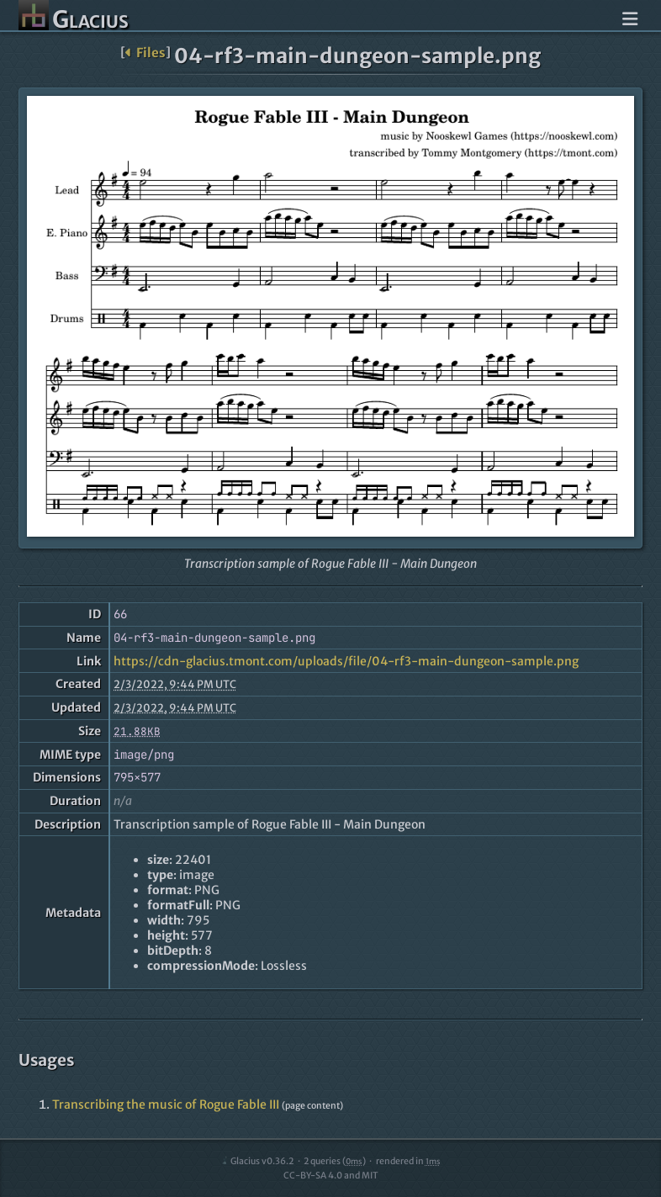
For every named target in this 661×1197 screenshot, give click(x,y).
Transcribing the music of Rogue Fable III (165, 1104)
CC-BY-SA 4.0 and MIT (330, 1175)
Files (145, 53)
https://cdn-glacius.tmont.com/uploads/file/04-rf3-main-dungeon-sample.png (346, 661)
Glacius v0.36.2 (256, 1161)
